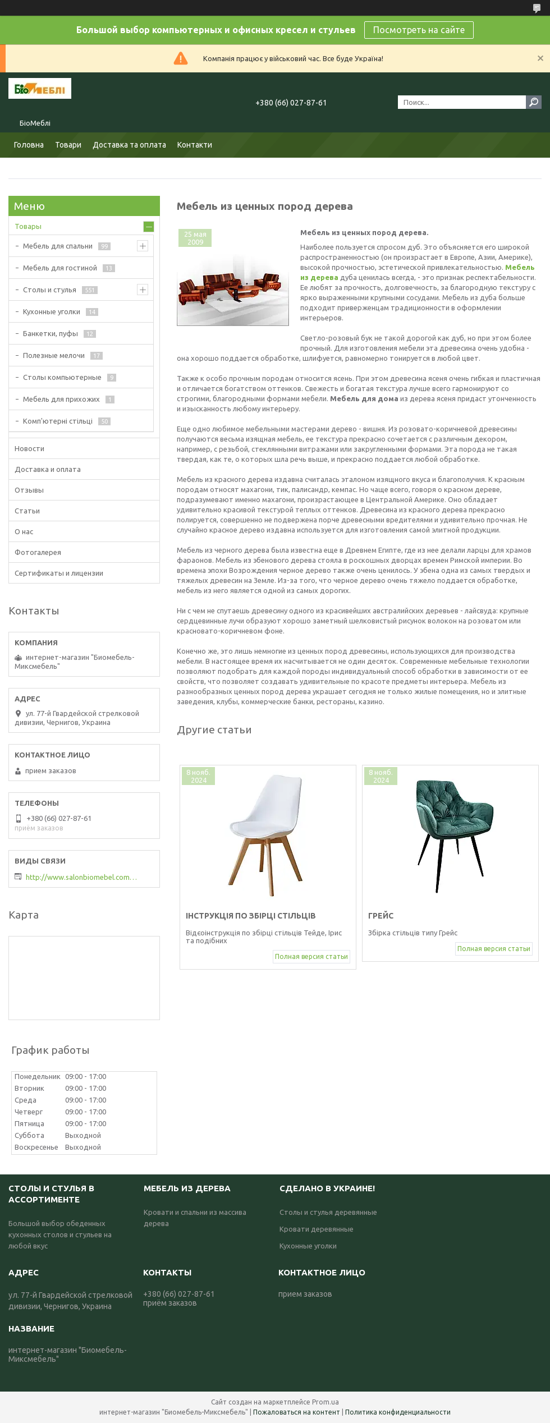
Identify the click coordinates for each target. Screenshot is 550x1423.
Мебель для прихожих (61, 399)
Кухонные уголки (51, 311)
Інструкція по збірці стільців (251, 915)
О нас (24, 531)
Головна (29, 144)
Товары (28, 226)
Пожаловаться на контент (296, 1412)
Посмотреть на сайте (419, 30)
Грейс (380, 915)
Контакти (194, 144)
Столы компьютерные (62, 377)
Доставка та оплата (129, 144)
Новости (29, 448)
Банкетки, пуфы (50, 333)
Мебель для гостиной (60, 268)
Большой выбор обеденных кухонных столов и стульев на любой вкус (60, 1234)
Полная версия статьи (311, 956)
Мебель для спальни (58, 246)
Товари (68, 144)
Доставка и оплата (48, 469)
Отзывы (29, 490)
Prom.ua (325, 1402)
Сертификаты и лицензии (59, 573)
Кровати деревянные (316, 1229)
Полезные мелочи (54, 355)
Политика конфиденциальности (398, 1412)
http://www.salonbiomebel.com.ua (82, 877)
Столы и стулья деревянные (328, 1212)
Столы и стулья (49, 289)
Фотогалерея (38, 552)
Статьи (27, 511)
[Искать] (534, 102)
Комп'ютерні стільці (58, 421)
